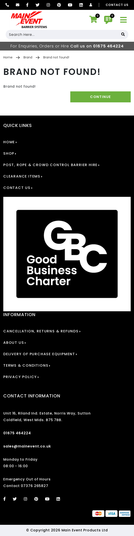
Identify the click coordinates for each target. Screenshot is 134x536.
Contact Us (117, 5)
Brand (28, 57)
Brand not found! (56, 57)
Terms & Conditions (25, 365)
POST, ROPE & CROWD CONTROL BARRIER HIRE (50, 165)
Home (8, 57)
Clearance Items (21, 176)
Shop (8, 153)
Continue (100, 96)
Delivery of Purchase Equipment (39, 354)
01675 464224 (108, 46)
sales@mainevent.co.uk (27, 446)
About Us (13, 342)
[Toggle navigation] (123, 20)
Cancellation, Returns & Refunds (41, 331)
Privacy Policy (20, 377)
